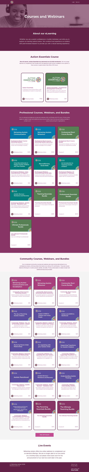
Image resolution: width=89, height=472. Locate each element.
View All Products (44, 434)
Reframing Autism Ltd (15, 465)
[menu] (75, 2)
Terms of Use (74, 464)
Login (73, 2)
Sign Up (77, 2)
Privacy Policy (74, 465)
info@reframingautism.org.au (38, 121)
